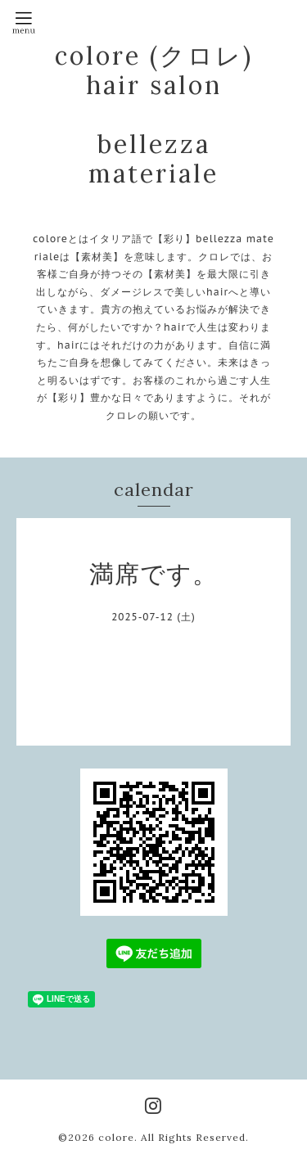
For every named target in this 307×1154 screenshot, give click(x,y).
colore (116, 1137)
